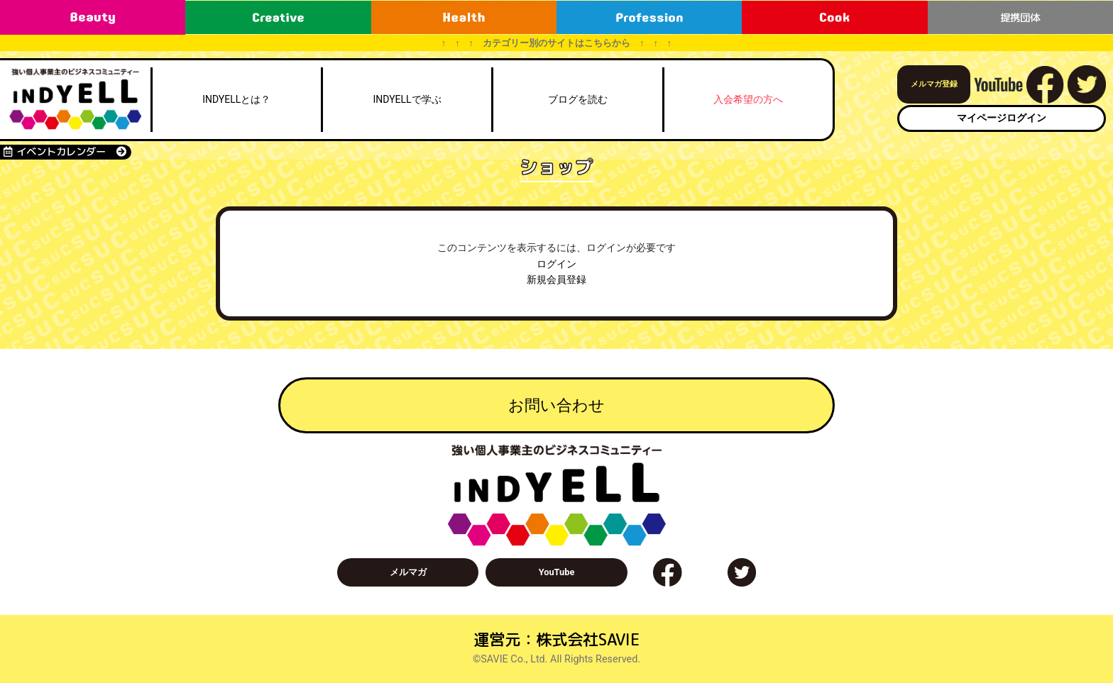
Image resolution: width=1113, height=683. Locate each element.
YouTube (557, 572)
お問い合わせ (556, 405)
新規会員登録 (556, 280)
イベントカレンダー (65, 152)
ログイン (556, 264)
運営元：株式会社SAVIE (556, 639)
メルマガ (408, 572)
